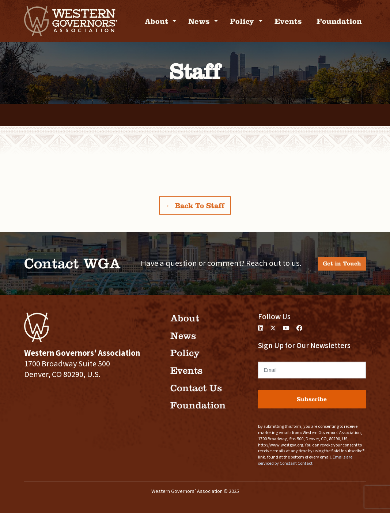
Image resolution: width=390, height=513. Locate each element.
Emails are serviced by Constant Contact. (305, 460)
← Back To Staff (195, 205)
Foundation (339, 21)
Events (288, 21)
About (157, 21)
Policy (243, 21)
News (200, 21)
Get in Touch (342, 263)
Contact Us (196, 388)
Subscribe (312, 399)
